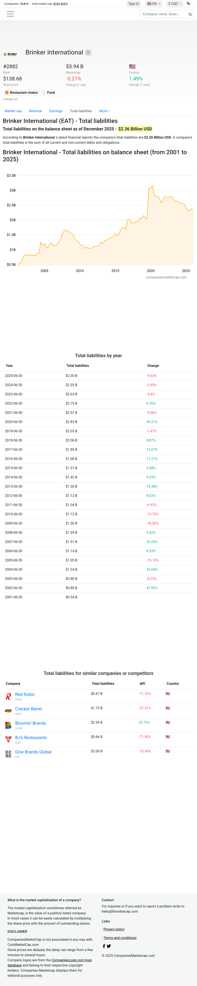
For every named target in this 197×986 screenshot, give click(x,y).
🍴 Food (48, 93)
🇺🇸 (152, 4)
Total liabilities (81, 111)
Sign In (134, 4)
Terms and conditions (120, 938)
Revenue (35, 111)
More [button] (103, 111)
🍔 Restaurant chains (21, 93)
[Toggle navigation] (10, 14)
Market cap (13, 111)
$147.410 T (60, 3)
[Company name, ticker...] (167, 14)
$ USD (173, 4)
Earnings (56, 111)
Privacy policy (114, 929)
